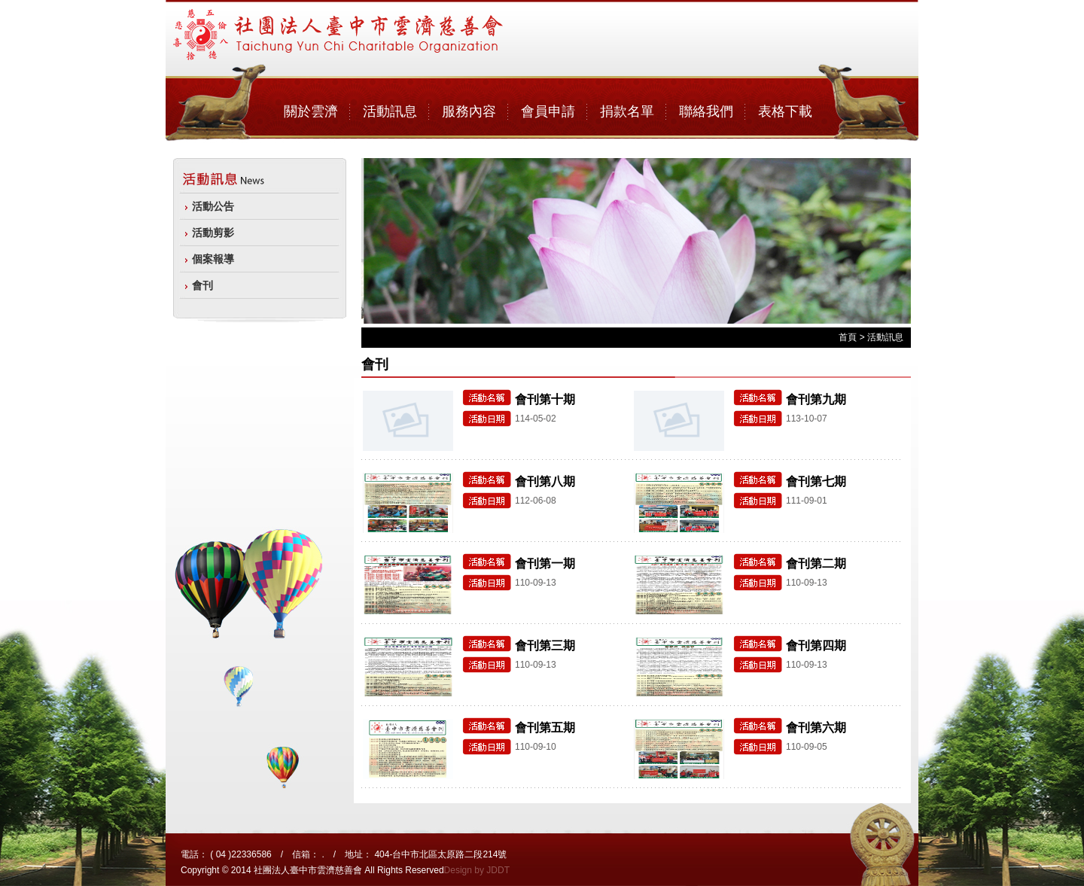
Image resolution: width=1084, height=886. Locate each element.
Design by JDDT (477, 870)
